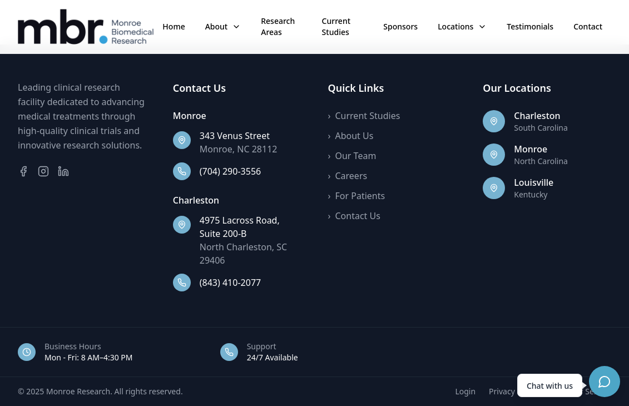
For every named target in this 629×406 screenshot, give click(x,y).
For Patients (356, 195)
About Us (351, 135)
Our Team (352, 155)
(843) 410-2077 (230, 282)
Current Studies (336, 26)
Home (173, 26)
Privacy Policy (513, 391)
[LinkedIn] (63, 171)
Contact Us (354, 215)
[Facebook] (23, 171)
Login (465, 391)
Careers (348, 175)
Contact (587, 26)
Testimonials (530, 26)
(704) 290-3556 (230, 171)
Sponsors (400, 26)
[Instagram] (43, 171)
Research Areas (278, 26)
